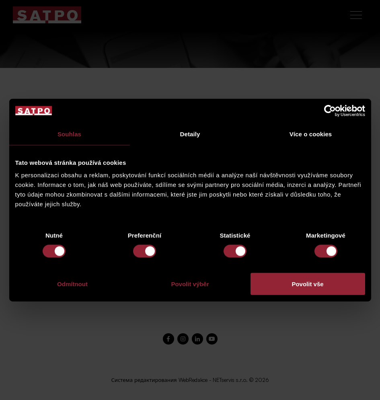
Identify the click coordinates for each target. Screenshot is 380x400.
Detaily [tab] (190, 133)
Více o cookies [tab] (311, 133)
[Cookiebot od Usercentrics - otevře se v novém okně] (330, 111)
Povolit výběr (190, 284)
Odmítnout (72, 284)
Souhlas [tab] (69, 133)
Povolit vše (307, 284)
